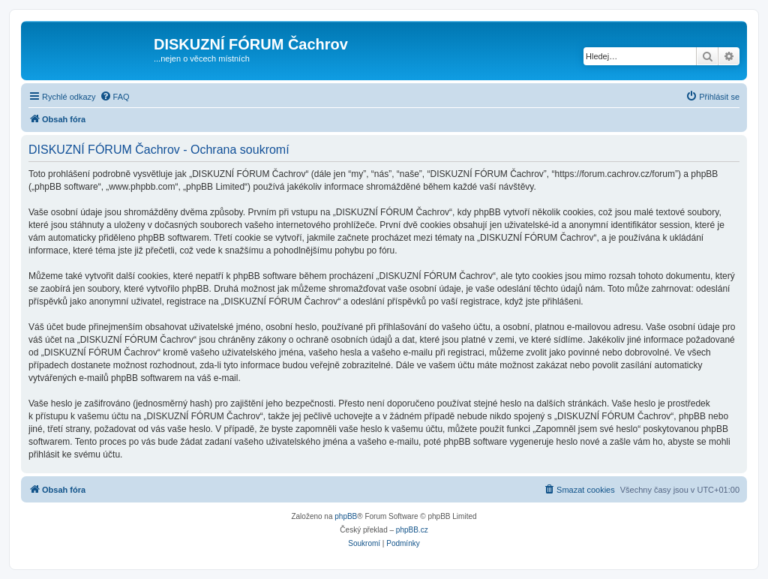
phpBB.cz (412, 530)
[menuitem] (115, 97)
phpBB (345, 516)
